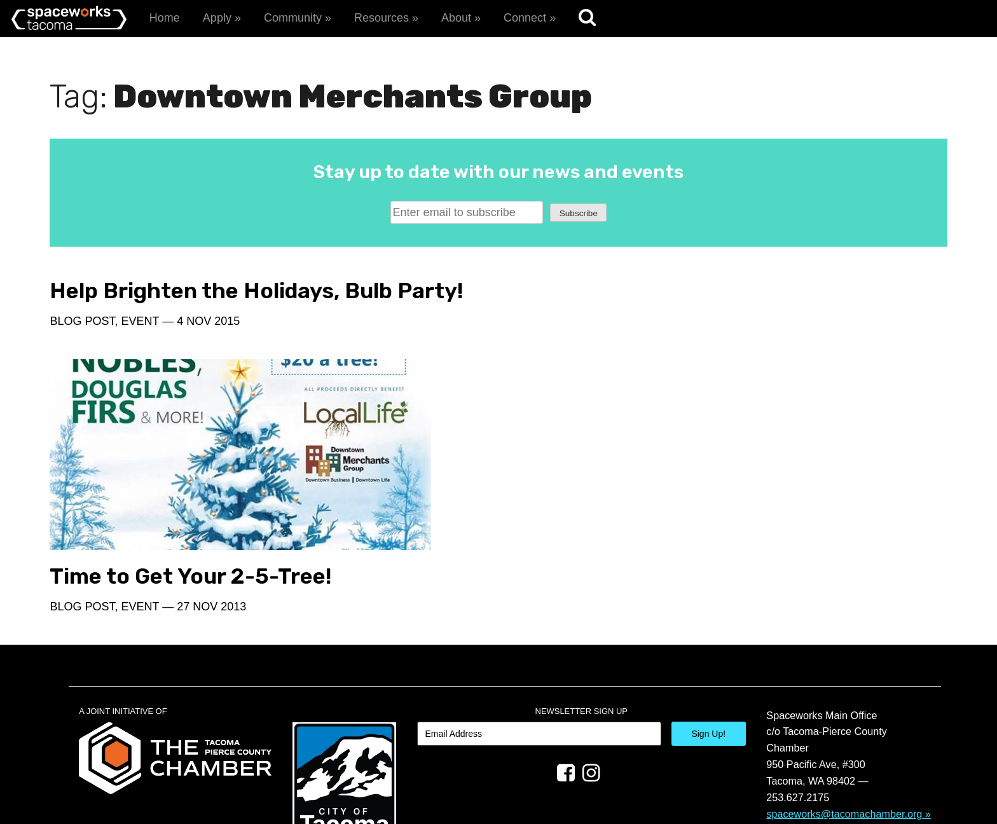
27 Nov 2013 (669, 517)
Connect (525, 17)
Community (293, 17)
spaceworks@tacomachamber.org (844, 725)
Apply (217, 17)
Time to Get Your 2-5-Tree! (648, 487)
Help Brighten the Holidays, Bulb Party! (257, 291)
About (456, 17)
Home (164, 17)
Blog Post (82, 321)
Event (140, 321)
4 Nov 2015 (208, 321)
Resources (381, 17)
